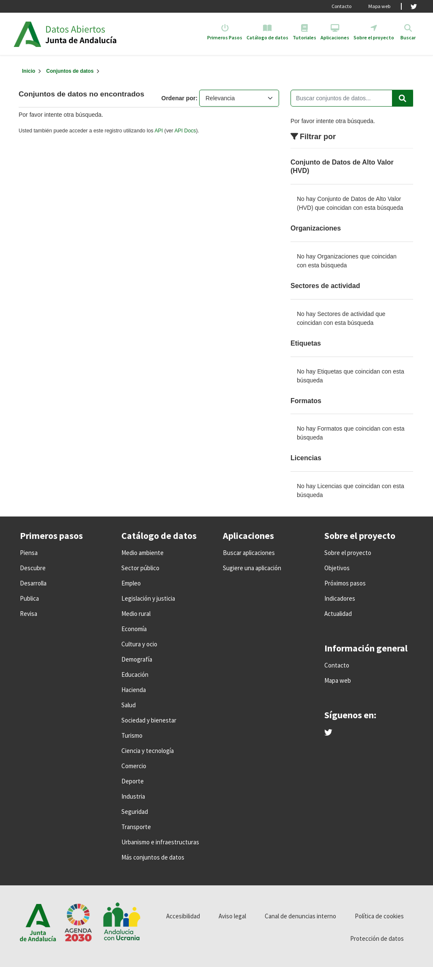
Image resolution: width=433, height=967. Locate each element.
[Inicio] (28, 71)
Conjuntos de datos (69, 71)
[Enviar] (402, 98)
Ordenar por (179, 98)
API (158, 131)
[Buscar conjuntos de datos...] (351, 98)
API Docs (185, 131)
